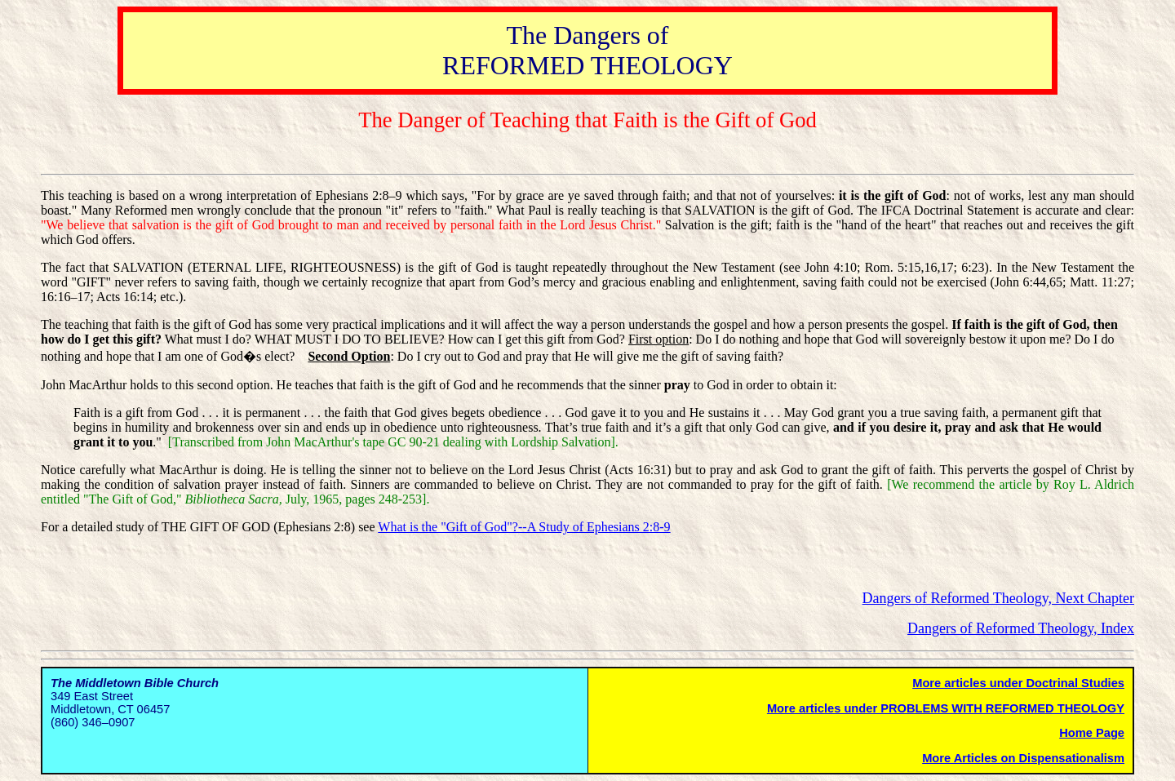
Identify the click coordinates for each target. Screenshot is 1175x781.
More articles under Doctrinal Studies (1018, 683)
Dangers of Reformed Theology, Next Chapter (998, 598)
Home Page (1091, 732)
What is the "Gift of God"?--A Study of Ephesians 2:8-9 (524, 527)
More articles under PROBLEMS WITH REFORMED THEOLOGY (945, 708)
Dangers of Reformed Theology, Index (1020, 628)
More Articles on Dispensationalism (1023, 758)
